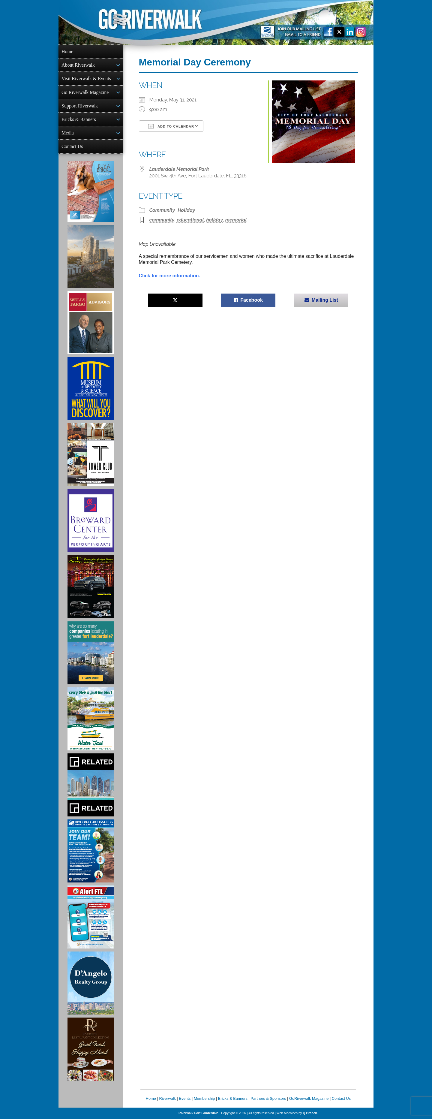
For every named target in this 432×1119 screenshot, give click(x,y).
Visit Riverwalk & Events (86, 78)
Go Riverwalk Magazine (85, 92)
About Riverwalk (78, 65)
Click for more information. (169, 275)
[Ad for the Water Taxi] (90, 719)
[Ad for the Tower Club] (90, 455)
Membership (204, 1098)
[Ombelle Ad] (90, 257)
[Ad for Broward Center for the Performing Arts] (90, 521)
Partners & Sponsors (268, 1098)
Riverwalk (167, 1098)
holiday (214, 220)
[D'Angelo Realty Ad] (90, 983)
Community (162, 210)
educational (190, 220)
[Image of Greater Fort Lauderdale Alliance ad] (90, 653)
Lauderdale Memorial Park (179, 169)
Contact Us (72, 146)
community (162, 220)
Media (68, 132)
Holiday (186, 210)
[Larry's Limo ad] (90, 587)
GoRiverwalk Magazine (309, 1098)
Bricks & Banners (79, 119)
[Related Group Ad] (90, 785)
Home (67, 51)
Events (184, 1098)
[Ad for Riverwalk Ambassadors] (90, 851)
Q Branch (310, 1113)
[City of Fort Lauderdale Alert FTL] (90, 917)
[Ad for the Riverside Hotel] (90, 1049)
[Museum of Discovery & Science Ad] (90, 389)
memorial (236, 220)
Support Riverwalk (80, 105)
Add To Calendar (171, 126)
